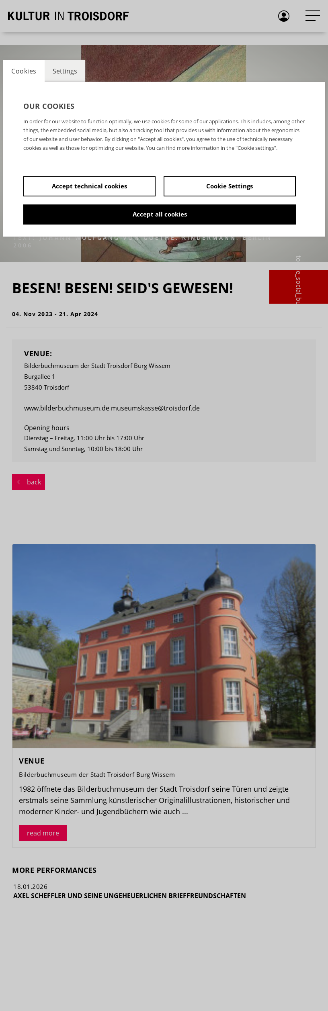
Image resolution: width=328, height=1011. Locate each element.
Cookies (24, 71)
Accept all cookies (160, 214)
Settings (65, 71)
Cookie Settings (229, 186)
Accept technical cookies (89, 186)
